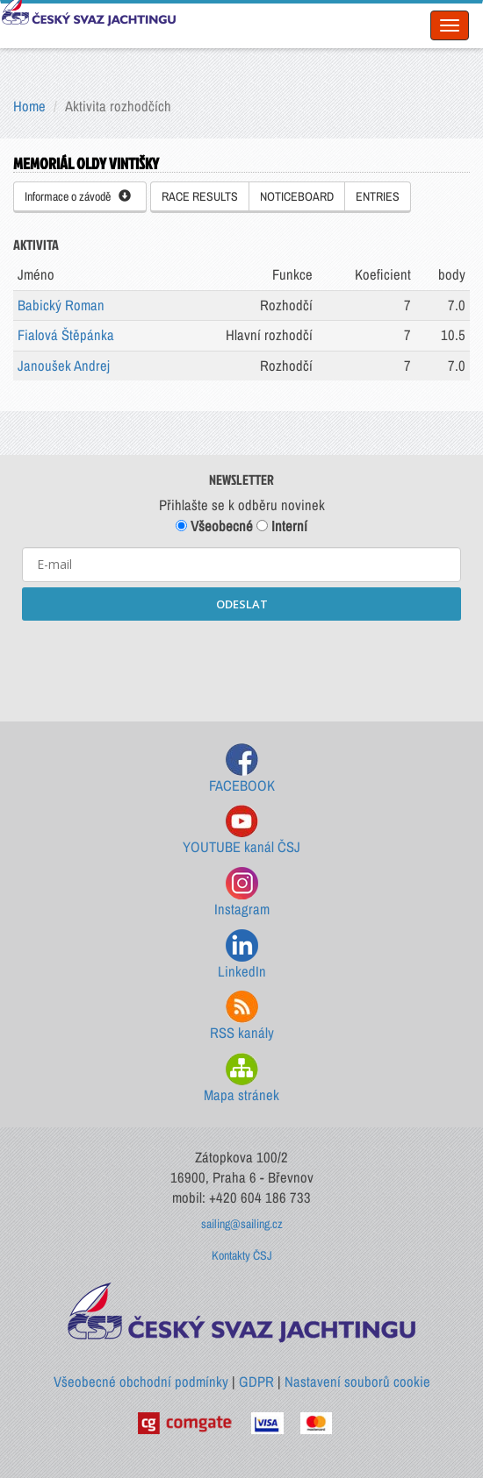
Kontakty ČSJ (242, 1255)
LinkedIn (242, 955)
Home (29, 106)
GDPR (256, 1381)
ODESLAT (242, 604)
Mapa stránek (241, 1079)
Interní (281, 526)
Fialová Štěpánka (66, 335)
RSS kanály (242, 1016)
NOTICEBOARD (297, 196)
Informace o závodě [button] (78, 196)
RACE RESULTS (200, 196)
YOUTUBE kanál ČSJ (241, 830)
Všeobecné (214, 526)
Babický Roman (61, 305)
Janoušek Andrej (64, 365)
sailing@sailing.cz (242, 1224)
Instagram (242, 893)
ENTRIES (378, 196)
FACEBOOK (242, 769)
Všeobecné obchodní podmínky (141, 1381)
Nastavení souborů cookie (357, 1381)
